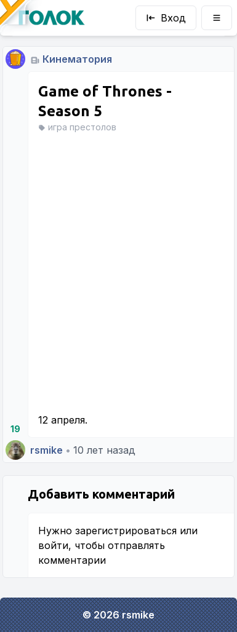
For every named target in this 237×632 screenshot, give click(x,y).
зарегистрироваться (126, 530)
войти (53, 545)
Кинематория (77, 59)
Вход (166, 18)
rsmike (46, 450)
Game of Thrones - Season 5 (105, 101)
